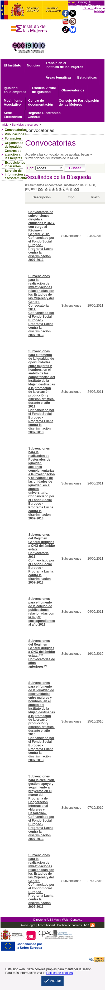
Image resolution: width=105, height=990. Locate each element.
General (44, 115)
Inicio (5, 124)
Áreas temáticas (58, 77)
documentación (40, 102)
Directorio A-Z (42, 919)
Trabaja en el (64, 65)
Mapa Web (61, 919)
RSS (89, 925)
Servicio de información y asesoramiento (16, 174)
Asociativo (13, 102)
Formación (13, 138)
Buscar (89, 8)
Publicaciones (15, 134)
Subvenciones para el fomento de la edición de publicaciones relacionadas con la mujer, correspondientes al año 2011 (41, 611)
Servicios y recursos (25, 124)
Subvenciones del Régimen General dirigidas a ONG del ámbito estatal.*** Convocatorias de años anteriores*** (41, 653)
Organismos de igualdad (14, 144)
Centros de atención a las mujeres (13, 154)
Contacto (76, 919)
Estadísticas (87, 77)
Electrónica (13, 115)
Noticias (33, 65)
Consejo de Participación (79, 102)
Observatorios (72, 90)
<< (40, 189)
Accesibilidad (46, 925)
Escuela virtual (44, 90)
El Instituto (12, 65)
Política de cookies (69, 925)
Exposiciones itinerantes (15, 164)
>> (76, 189)
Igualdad (15, 90)
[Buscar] (75, 168)
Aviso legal (28, 925)
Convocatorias (16, 130)
